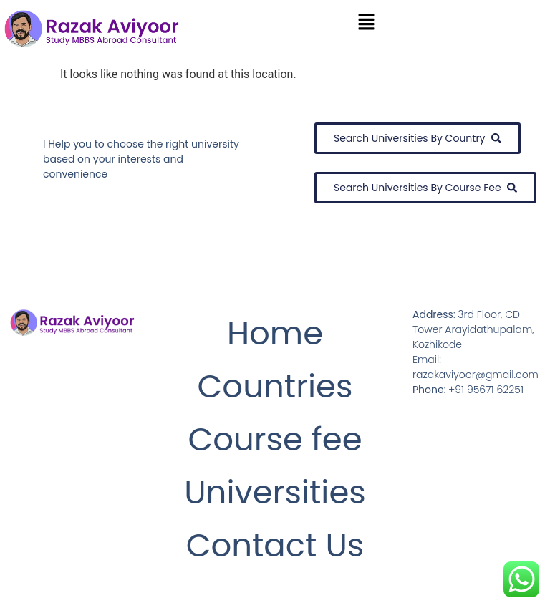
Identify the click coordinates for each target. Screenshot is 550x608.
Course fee (275, 439)
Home (275, 333)
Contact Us (275, 545)
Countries (275, 386)
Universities (275, 492)
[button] (366, 23)
